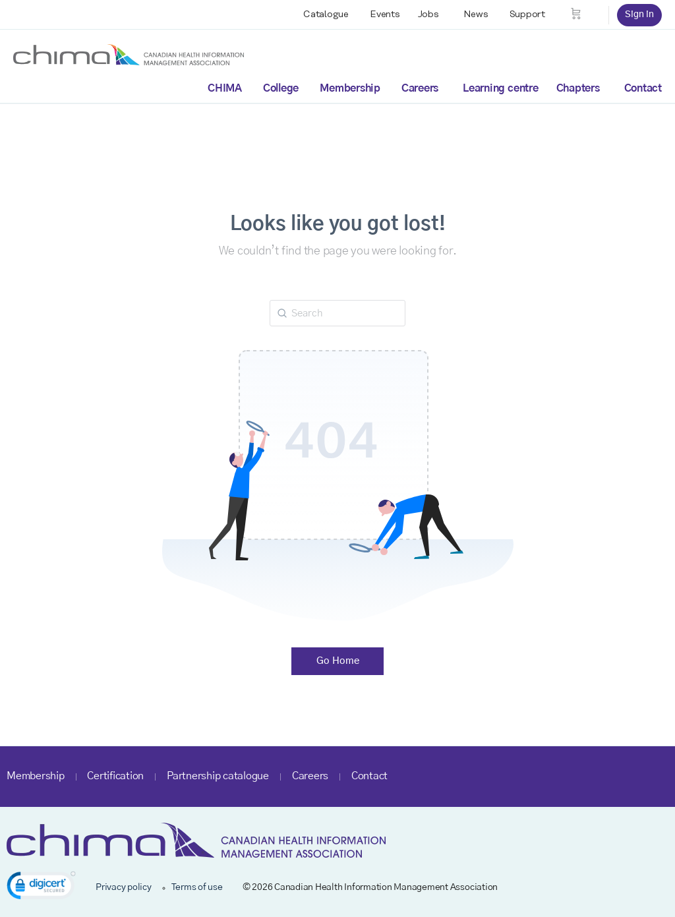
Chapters (578, 88)
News (475, 14)
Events (385, 14)
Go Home (337, 661)
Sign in (639, 14)
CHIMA (225, 88)
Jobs (428, 14)
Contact (643, 88)
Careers (419, 88)
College (281, 88)
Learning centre (500, 88)
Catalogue (326, 14)
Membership (350, 88)
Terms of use (197, 887)
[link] (41, 887)
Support (527, 14)
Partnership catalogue (218, 776)
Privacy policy (124, 887)
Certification (115, 776)
